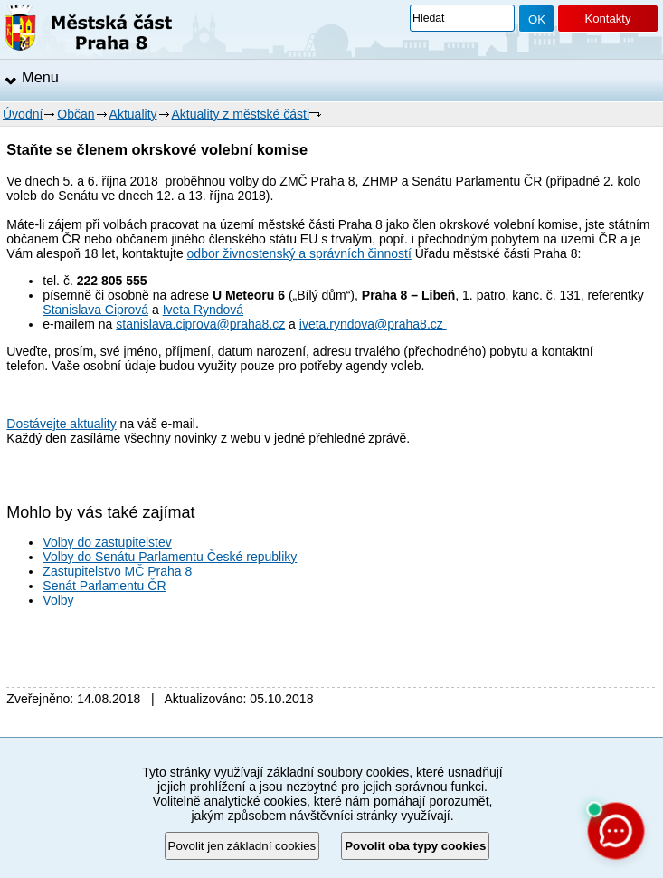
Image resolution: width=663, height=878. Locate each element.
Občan (75, 114)
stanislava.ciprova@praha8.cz (200, 324)
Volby (58, 600)
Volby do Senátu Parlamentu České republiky (170, 556)
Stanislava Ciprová (95, 309)
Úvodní (23, 114)
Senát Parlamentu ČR (104, 585)
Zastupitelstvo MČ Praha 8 (117, 571)
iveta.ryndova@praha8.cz (373, 324)
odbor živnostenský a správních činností (299, 253)
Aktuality (133, 114)
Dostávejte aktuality (61, 423)
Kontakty (607, 18)
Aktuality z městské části (241, 114)
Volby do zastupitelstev (107, 542)
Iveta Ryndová (203, 309)
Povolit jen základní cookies (242, 846)
